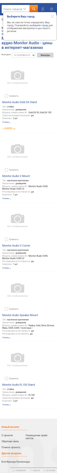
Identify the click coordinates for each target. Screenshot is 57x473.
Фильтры (45, 55)
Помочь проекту (11, 447)
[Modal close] (50, 16)
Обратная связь (10, 441)
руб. (10, 128)
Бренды (11, 461)
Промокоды (23, 461)
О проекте (7, 435)
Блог (4, 461)
